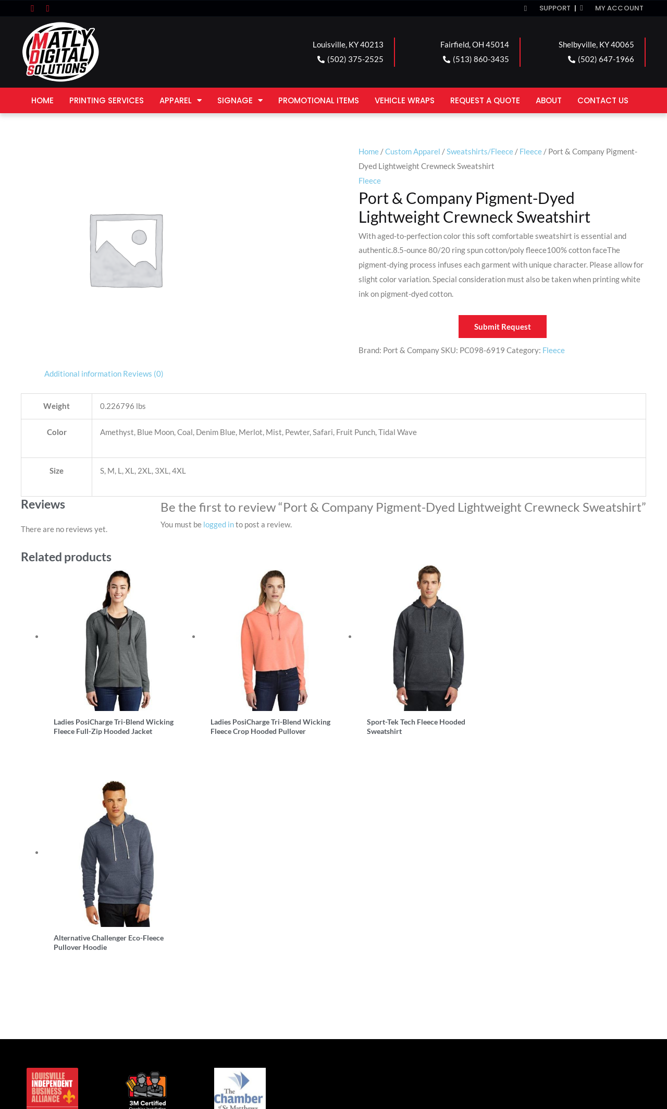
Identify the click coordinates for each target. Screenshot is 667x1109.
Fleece (531, 151)
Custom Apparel (412, 151)
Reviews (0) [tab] (143, 373)
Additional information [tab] (82, 373)
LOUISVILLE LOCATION (80, 961)
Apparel (180, 100)
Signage (240, 100)
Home (42, 100)
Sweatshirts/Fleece (480, 151)
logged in (218, 524)
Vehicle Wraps (405, 100)
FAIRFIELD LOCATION (234, 961)
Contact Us (602, 100)
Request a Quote (485, 100)
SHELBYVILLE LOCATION (396, 961)
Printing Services (106, 100)
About (549, 100)
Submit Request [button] (502, 326)
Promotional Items (318, 100)
